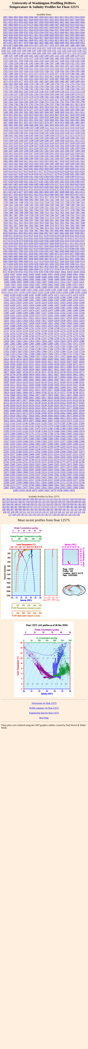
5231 (5, 145)
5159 (82, 133)
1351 (72, 63)
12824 (31, 341)
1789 (72, 89)
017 (68, 499)
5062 (62, 120)
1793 (5, 91)
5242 (62, 145)
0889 (62, 43)
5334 (36, 156)
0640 (62, 32)
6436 (21, 184)
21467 (31, 428)
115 (40, 512)
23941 (38, 487)
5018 (26, 115)
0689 (51, 35)
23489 (82, 477)
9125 (36, 261)
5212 (77, 140)
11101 (29, 289)
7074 (41, 197)
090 (24, 509)
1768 (67, 86)
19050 (25, 379)
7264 (36, 210)
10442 (25, 274)
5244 (72, 145)
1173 (79, 53)
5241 (57, 145)
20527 (44, 410)
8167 (62, 238)
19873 (38, 395)
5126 (36, 130)
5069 (16, 122)
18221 (50, 361)
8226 (31, 246)
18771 (82, 372)
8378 (67, 248)
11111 (84, 289)
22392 (38, 451)
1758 (16, 86)
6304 (46, 176)
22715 (38, 459)
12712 (69, 328)
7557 (5, 217)
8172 (72, 238)
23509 (19, 480)
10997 (19, 282)
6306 (57, 176)
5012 (77, 112)
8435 (82, 251)
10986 (38, 279)
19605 (75, 390)
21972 (50, 441)
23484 (75, 477)
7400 (26, 212)
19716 (50, 392)
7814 (46, 228)
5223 (46, 143)
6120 (31, 171)
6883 (41, 192)
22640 (56, 457)
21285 (62, 423)
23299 (19, 475)
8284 (16, 248)
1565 (77, 71)
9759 (15, 271)
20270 (63, 405)
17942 (50, 356)
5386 (21, 158)
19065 (44, 379)
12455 (25, 307)
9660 (21, 269)
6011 (46, 166)
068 (20, 507)
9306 (72, 264)
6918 (16, 194)
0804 (77, 35)
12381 (31, 297)
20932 (6, 421)
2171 (82, 94)
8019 (77, 230)
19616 (6, 392)
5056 (36, 120)
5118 (77, 127)
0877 (21, 43)
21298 (6, 426)
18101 (6, 361)
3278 (36, 109)
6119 (26, 171)
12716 (81, 328)
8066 (41, 233)
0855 (57, 40)
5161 (10, 135)
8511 (62, 256)
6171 (36, 171)
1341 (26, 63)
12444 (38, 305)
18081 (56, 359)
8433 (77, 251)
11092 (62, 287)
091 (28, 509)
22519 (56, 454)
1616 (46, 76)
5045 (67, 117)
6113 (11, 171)
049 (28, 504)
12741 (6, 333)
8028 (5, 233)
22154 (19, 446)
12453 (13, 307)
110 (20, 512)
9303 (57, 264)
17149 (19, 346)
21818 (13, 436)
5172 (67, 135)
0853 (46, 40)
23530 (44, 480)
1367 (21, 66)
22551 (75, 454)
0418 (67, 25)
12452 (6, 307)
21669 (75, 431)
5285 (5, 151)
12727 (38, 331)
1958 (16, 91)
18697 (19, 372)
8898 (31, 259)
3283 (62, 109)
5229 (77, 143)
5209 (62, 140)
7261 (21, 210)
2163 (41, 94)
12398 (19, 300)
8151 (21, 238)
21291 (75, 423)
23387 (69, 475)
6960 (51, 194)
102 (72, 509)
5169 (51, 135)
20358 (56, 408)
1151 (54, 50)
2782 (62, 102)
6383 (51, 181)
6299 (21, 176)
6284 (5, 176)
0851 (36, 40)
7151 (31, 202)
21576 (50, 431)
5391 (41, 158)
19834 (19, 395)
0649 (21, 35)
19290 (44, 385)
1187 (84, 53)
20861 (50, 418)
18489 (69, 367)
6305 (51, 176)
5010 (67, 112)
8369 (46, 248)
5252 (31, 148)
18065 (44, 359)
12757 (82, 333)
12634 (6, 323)
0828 (46, 37)
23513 (25, 480)
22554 (82, 454)
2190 (77, 97)
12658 (75, 325)
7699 (5, 228)
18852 (75, 374)
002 (8, 499)
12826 (44, 341)
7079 (57, 197)
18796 (19, 374)
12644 (69, 323)
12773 (44, 336)
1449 (41, 66)
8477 (72, 253)
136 (46, 514)
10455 (50, 274)
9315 (10, 266)
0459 (57, 27)
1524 (16, 71)
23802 (38, 485)
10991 (69, 279)
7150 (26, 202)
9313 (5, 266)
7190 (77, 205)
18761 (69, 372)
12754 (69, 333)
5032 (10, 117)
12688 (6, 328)
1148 (39, 50)
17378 (56, 349)
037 (64, 501)
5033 (16, 117)
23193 (75, 472)
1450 (46, 66)
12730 (56, 331)
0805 (82, 35)
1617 (51, 76)
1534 (36, 71)
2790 (21, 104)
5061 (57, 120)
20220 (19, 405)
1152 (59, 50)
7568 (36, 217)
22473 (82, 451)
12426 (75, 302)
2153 (77, 91)
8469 (51, 253)
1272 (5, 58)
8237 (41, 246)
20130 (81, 400)
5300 (36, 151)
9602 (31, 266)
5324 (67, 153)
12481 (63, 310)
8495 (31, 256)
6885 (51, 192)
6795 (77, 189)
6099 (72, 169)
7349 (51, 210)
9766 (46, 271)
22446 (69, 451)
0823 (31, 37)
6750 (21, 189)
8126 (36, 235)
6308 (67, 176)
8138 (62, 235)
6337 (36, 179)
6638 (36, 187)
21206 (31, 423)
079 (64, 507)
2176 (26, 97)
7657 (16, 225)
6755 (46, 189)
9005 (46, 259)
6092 (36, 169)
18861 (82, 374)
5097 (67, 125)
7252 (72, 207)
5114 (62, 127)
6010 (41, 166)
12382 (38, 297)
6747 (5, 189)
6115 (16, 171)
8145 (5, 238)
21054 (63, 421)
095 (44, 509)
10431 (63, 271)
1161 (19, 53)
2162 (36, 94)
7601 (51, 220)
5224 (51, 143)
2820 (31, 107)
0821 (21, 37)
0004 (21, 17)
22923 (13, 467)
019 (76, 499)
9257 (57, 261)
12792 (69, 338)
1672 (82, 79)
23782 (25, 485)
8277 (82, 246)
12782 (13, 338)
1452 (57, 66)
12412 (6, 302)
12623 (19, 320)
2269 (16, 99)
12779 (75, 336)
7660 (21, 225)
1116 (39, 48)
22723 (50, 459)
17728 (75, 354)
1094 (19, 48)
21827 (25, 436)
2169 (72, 94)
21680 (13, 433)
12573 (38, 315)
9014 (51, 259)
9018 (62, 259)
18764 (75, 372)
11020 (7, 284)
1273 (10, 58)
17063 (69, 343)
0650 (26, 35)
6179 (46, 171)
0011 (51, 17)
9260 (62, 261)
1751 (62, 84)
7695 (77, 225)
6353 (67, 179)
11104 (47, 289)
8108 (5, 235)
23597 (13, 482)
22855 (56, 464)
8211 (67, 243)
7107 (62, 199)
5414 (41, 161)
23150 (56, 472)
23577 (75, 480)
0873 (82, 40)
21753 (38, 433)
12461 (63, 307)
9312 (82, 264)
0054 (21, 22)
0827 (41, 37)
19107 (13, 382)
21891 (56, 439)
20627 (25, 415)
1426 (26, 66)
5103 (11, 127)
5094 (57, 125)
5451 (82, 163)
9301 (46, 264)
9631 (41, 266)
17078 (82, 343)
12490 (19, 313)
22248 (38, 449)
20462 (6, 410)
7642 (72, 223)
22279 (82, 449)
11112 (4, 292)
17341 (44, 349)
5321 (51, 153)
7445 (77, 212)
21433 (81, 426)
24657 (47, 490)
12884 (25, 343)
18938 (50, 377)
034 (52, 501)
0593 (36, 32)
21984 (69, 441)
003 (12, 499)
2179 (36, 97)
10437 (13, 274)
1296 (67, 58)
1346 (46, 63)
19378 (38, 387)
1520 (77, 68)
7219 (36, 207)
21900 (63, 439)
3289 (10, 112)
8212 (72, 243)
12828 (56, 341)
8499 (46, 256)
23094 (19, 472)
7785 (31, 228)
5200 (41, 140)
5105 (21, 127)
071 (32, 507)
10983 (19, 279)
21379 (50, 426)
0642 (72, 32)
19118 (25, 382)
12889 (50, 343)
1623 (77, 76)
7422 (57, 212)
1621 (67, 76)
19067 (56, 379)
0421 (82, 25)
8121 (21, 235)
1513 (41, 68)
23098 (25, 472)
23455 (44, 477)
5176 (5, 138)
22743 (13, 462)
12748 (38, 333)
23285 (13, 475)
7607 (77, 220)
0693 (72, 35)
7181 (31, 205)
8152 (26, 238)
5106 (26, 127)
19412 (69, 387)
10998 (25, 282)
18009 (69, 356)
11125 (40, 292)
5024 (51, 115)
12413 (13, 302)
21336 (25, 426)
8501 (51, 256)
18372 (75, 364)
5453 (10, 166)
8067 (46, 233)
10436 (6, 274)
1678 (26, 81)
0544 (31, 30)
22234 (19, 449)
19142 (50, 382)
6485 (36, 184)
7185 (51, 205)
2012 (21, 91)
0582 (5, 32)
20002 (38, 397)
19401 (56, 387)
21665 (69, 431)
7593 (10, 220)
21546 (38, 431)
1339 (16, 63)
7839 (62, 228)
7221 (46, 207)
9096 (21, 261)
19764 (6, 395)
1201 (31, 55)
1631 (21, 79)
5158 (77, 133)
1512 (36, 68)
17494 (63, 351)
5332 (26, 156)
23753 (13, 485)
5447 (62, 163)
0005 (26, 17)
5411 (26, 161)
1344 (36, 63)
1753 (72, 84)
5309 (82, 151)
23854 (75, 485)
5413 (36, 161)
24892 (66, 490)
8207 (46, 243)
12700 (25, 328)
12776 (63, 336)
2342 (10, 102)
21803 (63, 433)
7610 (5, 223)
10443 (31, 274)
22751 (25, 462)
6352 (62, 179)
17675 (56, 354)
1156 (79, 50)
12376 (82, 295)
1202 (36, 55)
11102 (35, 289)
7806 (41, 228)
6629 (77, 184)
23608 (25, 482)
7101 (46, 199)
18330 (44, 364)
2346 (31, 102)
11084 (25, 287)
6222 (72, 171)
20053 (75, 397)
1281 (51, 58)
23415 (13, 477)
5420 (72, 161)
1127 (8, 50)
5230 (82, 143)
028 (28, 501)
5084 (5, 125)
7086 (10, 199)
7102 (51, 199)
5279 (57, 148)
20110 (69, 400)
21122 (6, 423)
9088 (77, 259)
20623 (19, 415)
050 (32, 504)
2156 (10, 94)
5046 (72, 117)
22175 (38, 446)
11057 (38, 284)
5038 (41, 117)
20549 (82, 410)
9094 (10, 261)
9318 (16, 266)
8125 (31, 235)
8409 (72, 251)
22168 (31, 446)
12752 (63, 333)
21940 (25, 441)
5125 (31, 130)
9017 (57, 259)
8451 (26, 253)
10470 (13, 277)
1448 (36, 66)
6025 (10, 169)
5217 (21, 143)
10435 (82, 271)
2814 (82, 104)
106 (4, 512)
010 (40, 499)
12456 (31, 307)
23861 (82, 485)
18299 (6, 364)
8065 (36, 233)
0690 (57, 35)
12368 (38, 295)
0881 (36, 43)
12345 (52, 292)
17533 (75, 351)
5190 (72, 138)
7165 (10, 205)
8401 (57, 251)
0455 (36, 27)
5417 (56, 161)
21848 (69, 436)
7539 (41, 215)
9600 (26, 266)
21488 (56, 428)
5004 (36, 112)
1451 (51, 66)
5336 (41, 156)
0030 (41, 19)
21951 (31, 441)
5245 (77, 145)
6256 (36, 174)
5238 (41, 145)
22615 (44, 457)
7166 (16, 205)
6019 (62, 166)
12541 (56, 313)
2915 (77, 107)
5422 (82, 161)
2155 (5, 94)
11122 (34, 292)
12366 (25, 295)
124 (75, 512)
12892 (56, 343)
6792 (62, 189)
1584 (10, 76)
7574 (51, 217)
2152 (72, 91)
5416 (51, 161)
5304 (57, 151)
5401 (82, 158)
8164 (46, 238)
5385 (16, 158)
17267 (75, 346)
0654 (41, 35)
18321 (31, 364)
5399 (72, 158)
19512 (31, 390)
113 (32, 512)
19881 (56, 395)
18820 (38, 374)
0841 (26, 40)
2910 (51, 107)
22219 (6, 449)
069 (24, 507)
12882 (13, 343)
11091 (56, 287)
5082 (77, 122)
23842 (56, 485)
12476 (31, 310)
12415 (19, 302)
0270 (26, 25)
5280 (62, 148)
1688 (72, 81)
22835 (38, 464)
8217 (16, 246)
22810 (19, 464)
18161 (31, 361)
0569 (67, 30)
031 (40, 501)
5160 (5, 135)
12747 (31, 333)
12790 (56, 338)
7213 (15, 207)
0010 (46, 17)
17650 (50, 354)
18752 (56, 372)
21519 (13, 431)
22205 (63, 446)
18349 (56, 364)
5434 (36, 163)
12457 (38, 307)
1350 (67, 63)
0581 (82, 30)
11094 (75, 287)
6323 (5, 179)
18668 (82, 369)
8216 (10, 246)
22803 (6, 464)
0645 (5, 35)
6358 (10, 181)
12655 (56, 325)
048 (24, 504)
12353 (59, 292)
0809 (10, 37)
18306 (13, 364)
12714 (75, 328)
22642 (63, 457)
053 (44, 504)
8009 (67, 230)
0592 (31, 32)
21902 (69, 439)
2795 (41, 104)
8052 (26, 233)
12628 (50, 320)
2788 (10, 104)
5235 (26, 145)
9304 (62, 264)
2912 (62, 107)
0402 (36, 25)
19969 (75, 395)
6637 (31, 187)
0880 (31, 43)
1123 (74, 48)
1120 (59, 48)
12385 (56, 297)
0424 (16, 27)
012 (48, 499)
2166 (57, 94)
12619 (75, 318)
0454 (31, 27)
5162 (16, 135)
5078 (57, 122)
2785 (77, 102)
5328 (5, 156)
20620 (13, 415)
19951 (69, 395)
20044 (69, 397)
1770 (77, 86)
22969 (50, 467)
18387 (13, 367)
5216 (16, 143)
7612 (15, 223)
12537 (44, 313)
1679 (31, 81)
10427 (57, 271)
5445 (51, 163)
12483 (75, 310)
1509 (21, 68)
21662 (63, 431)
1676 (16, 81)
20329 (19, 408)
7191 (82, 205)
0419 (72, 25)
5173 (72, 135)
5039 (46, 117)
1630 (16, 79)
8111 (10, 235)
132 (30, 514)
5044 (62, 117)
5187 (57, 138)
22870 (63, 464)
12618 (69, 318)
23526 (38, 480)
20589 (44, 413)
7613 (21, 223)
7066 (26, 197)
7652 (10, 225)
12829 (63, 341)
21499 (75, 428)
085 (4, 509)
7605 (67, 220)
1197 (10, 55)
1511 (31, 68)
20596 (56, 413)
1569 (16, 73)
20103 (50, 400)
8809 (82, 256)
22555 (6, 457)
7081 (67, 197)
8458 (31, 253)
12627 (44, 320)
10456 (56, 274)
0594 (41, 32)
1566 (82, 71)
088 (16, 509)
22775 (69, 462)
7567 (31, 217)
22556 (13, 457)
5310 (5, 153)
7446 (82, 212)
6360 (21, 181)
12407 (56, 300)
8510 (57, 256)
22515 (50, 454)
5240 (51, 145)
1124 (79, 48)
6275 (41, 174)
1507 (16, 68)
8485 (16, 256)
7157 (62, 202)
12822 (19, 341)
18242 (63, 361)
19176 (69, 382)
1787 (62, 89)
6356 (82, 179)
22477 (13, 454)
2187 (62, 97)
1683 (46, 81)
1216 (61, 55)
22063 (38, 444)
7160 (77, 202)
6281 (72, 174)
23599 (19, 482)
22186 (50, 446)
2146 (41, 91)
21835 (38, 436)
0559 (36, 30)
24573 (35, 490)
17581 (25, 354)
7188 (67, 205)
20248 (50, 405)
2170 (77, 94)
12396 (13, 300)
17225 (56, 346)
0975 (10, 45)
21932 (13, 441)
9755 (82, 269)
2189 (72, 97)
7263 (31, 210)
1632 (26, 79)
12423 (63, 302)
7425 (62, 212)
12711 (63, 328)
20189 (6, 405)
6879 (26, 192)
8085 (67, 233)
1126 (3, 50)
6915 (82, 192)
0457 (46, 27)
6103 (5, 171)
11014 (62, 282)
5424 (10, 163)
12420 (50, 302)
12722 (13, 331)
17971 (56, 356)
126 (83, 512)
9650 (77, 266)
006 (24, 499)
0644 (82, 32)
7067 (31, 197)
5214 (5, 143)
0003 (16, 17)
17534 (82, 351)
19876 (50, 395)
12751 (56, 333)
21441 (13, 428)
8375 (62, 248)
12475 (25, 310)
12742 (13, 333)
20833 (38, 418)
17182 (44, 346)
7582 (67, 217)
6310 (77, 176)
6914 (77, 192)
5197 (26, 140)
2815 (5, 107)
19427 (75, 387)
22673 (82, 457)
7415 (51, 212)
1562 (62, 71)
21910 (82, 439)
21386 (56, 426)
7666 (41, 225)
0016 (77, 17)
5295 (21, 151)
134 (38, 514)
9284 (10, 264)
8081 (57, 233)
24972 (72, 490)
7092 (31, 199)
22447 (75, 451)
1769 (72, 86)
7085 (5, 199)
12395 (6, 300)
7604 (62, 220)
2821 (36, 107)
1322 (36, 61)
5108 (36, 127)
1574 (41, 73)
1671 (77, 79)
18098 (82, 359)
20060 (13, 400)
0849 (31, 40)
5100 (77, 125)
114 (36, 512)
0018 (82, 17)
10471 (19, 277)
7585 (72, 217)
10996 (13, 282)
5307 (72, 151)
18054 (31, 359)
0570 (72, 30)
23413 (6, 477)
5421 (77, 161)
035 (56, 501)
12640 (44, 323)
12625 (31, 320)
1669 (67, 79)
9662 (26, 269)
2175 (21, 97)
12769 (31, 336)
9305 (67, 264)
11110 (77, 289)
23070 (75, 469)
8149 (16, 238)
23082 (13, 472)
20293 (6, 408)
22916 (6, 467)
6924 (46, 194)
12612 (31, 318)
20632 (38, 415)
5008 (57, 112)
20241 (38, 405)
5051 (16, 120)
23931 (31, 487)
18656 (75, 369)
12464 (75, 307)
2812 (72, 104)
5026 (62, 115)
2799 (62, 104)
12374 (75, 295)
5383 (5, 158)
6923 (41, 194)
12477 (38, 310)
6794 (72, 189)
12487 (13, 313)
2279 (67, 99)
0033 (57, 19)
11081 (13, 287)
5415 (46, 161)
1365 (10, 66)
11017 (69, 282)
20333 (25, 408)
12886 (38, 343)
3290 (16, 112)
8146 (10, 238)
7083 (77, 197)
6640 (46, 187)
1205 (51, 55)
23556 (63, 480)
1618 (57, 76)
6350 (57, 179)
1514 (46, 68)
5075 (41, 122)
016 (64, 499)
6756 (51, 189)
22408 (44, 451)
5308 (77, 151)
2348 (41, 102)
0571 (77, 30)
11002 (32, 282)
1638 (51, 79)
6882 (36, 192)
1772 (82, 86)
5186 (51, 138)
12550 (6, 315)
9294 (31, 264)
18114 (19, 361)
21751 (31, 433)
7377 (67, 210)
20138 (38, 403)
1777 (10, 89)
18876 (19, 377)
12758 (6, 336)
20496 (25, 410)
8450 (21, 253)
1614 (36, 76)
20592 (50, 413)
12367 (31, 295)
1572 (31, 73)
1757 (10, 86)
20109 (63, 400)
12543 (69, 313)
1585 (16, 76)
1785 (51, 89)
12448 (63, 305)
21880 (31, 439)
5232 (10, 145)
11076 (7, 287)
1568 (10, 73)
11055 (31, 284)
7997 (51, 230)
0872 (77, 40)
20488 (13, 410)
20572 (19, 413)
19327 (75, 385)
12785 (31, 338)
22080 (50, 444)
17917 (38, 356)
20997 (50, 421)
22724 (56, 459)
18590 (25, 369)
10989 (56, 279)
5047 (77, 117)
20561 (6, 413)
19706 (44, 392)
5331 (21, 156)
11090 (50, 287)
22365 (25, 451)
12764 (13, 336)
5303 (51, 151)
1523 (10, 71)
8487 (26, 256)
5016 (16, 115)
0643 (77, 32)
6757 (57, 189)
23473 (56, 477)
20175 (75, 403)
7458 (5, 215)
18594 (31, 369)
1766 (57, 86)
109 (16, 512)
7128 (77, 199)
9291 (21, 264)
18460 (50, 367)
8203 (26, 243)
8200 (16, 243)
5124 (26, 130)
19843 (25, 395)
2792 (31, 104)
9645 (67, 266)
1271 (82, 55)
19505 (25, 390)
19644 (25, 392)
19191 (81, 382)
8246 (51, 246)
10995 (7, 282)
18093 (69, 359)
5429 (26, 163)
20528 (50, 410)
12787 (44, 338)
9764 (36, 271)
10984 (25, 279)
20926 (82, 418)
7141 (16, 202)
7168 (26, 205)
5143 (36, 133)
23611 (38, 482)
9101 (31, 261)
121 (63, 512)
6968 (67, 194)
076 (52, 507)
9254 (46, 261)
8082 (62, 233)
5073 (31, 122)
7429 (72, 212)
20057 (81, 397)
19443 (6, 390)
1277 (31, 58)
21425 (75, 426)
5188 (62, 138)
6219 (61, 171)
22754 (31, 462)
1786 (57, 89)
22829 (31, 464)
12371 (56, 295)
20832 (31, 418)
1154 (69, 50)
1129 (19, 50)
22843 (44, 464)
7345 (46, 210)
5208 (57, 140)
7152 (36, 202)
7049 (10, 197)
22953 (31, 467)
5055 (31, 120)
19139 (44, 382)
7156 (57, 202)
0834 (77, 37)
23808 (44, 485)
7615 (31, 223)
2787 (5, 104)
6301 (31, 176)
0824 (36, 37)
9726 (46, 269)
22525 (63, 454)
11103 (41, 289)
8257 (77, 246)
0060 (51, 22)
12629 (56, 320)
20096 (44, 400)
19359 (25, 387)
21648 (56, 431)
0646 (10, 35)
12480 (56, 310)
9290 (16, 264)
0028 (31, 19)
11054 (25, 284)
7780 (26, 228)
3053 (10, 109)
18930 (44, 377)
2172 (5, 97)
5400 (77, 158)
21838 (44, 436)
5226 (62, 143)
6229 (26, 174)
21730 (25, 433)
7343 (41, 210)
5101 (82, 125)
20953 (13, 421)
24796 (60, 490)
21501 (82, 428)
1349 (62, 63)
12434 (31, 305)
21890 (50, 439)
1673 (5, 81)
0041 (82, 19)
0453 (26, 27)
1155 (74, 50)
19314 (63, 385)
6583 (67, 184)
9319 (21, 266)
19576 (44, 390)
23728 (69, 482)
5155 (62, 133)
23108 (38, 472)
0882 (41, 43)
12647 (6, 325)
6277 (51, 174)
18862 (6, 377)
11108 (72, 289)
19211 (12, 385)
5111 (47, 127)
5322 (56, 153)
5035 (26, 117)
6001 (21, 166)
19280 (38, 385)
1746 (36, 84)
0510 (21, 30)
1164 (34, 53)
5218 (26, 143)
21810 (75, 433)
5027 (67, 115)
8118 (15, 235)
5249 (16, 148)
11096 (81, 287)
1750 (57, 84)
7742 (21, 228)
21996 (82, 441)
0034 (62, 19)
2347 (36, 102)
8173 (77, 238)
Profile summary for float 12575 (44, 708)
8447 (16, 253)
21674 (82, 431)
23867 (6, 487)
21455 (19, 428)
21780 (50, 433)
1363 (82, 63)
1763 (41, 86)
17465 (38, 351)
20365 (63, 408)
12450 (75, 305)
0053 (16, 22)
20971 (31, 421)
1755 (82, 84)
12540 (50, 313)
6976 (5, 197)
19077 (69, 379)
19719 (56, 392)
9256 (51, 261)
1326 (51, 61)
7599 (41, 220)
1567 (5, 73)
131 (26, 514)
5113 (57, 127)
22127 (6, 446)
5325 (72, 153)
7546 (51, 215)
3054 (16, 109)
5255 (41, 148)
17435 (25, 351)
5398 (67, 158)
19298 (50, 385)
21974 (56, 441)
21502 (6, 431)
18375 (82, 364)
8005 (57, 230)
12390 (75, 297)
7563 (21, 217)
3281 (51, 109)
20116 (75, 400)
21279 (56, 423)
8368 (41, 248)
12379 (19, 297)
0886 (46, 43)
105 (84, 509)
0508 (10, 30)
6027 (21, 169)
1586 (21, 76)
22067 (44, 444)
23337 (38, 475)
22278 (75, 449)
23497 (13, 480)
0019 (5, 19)
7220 (41, 207)
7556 (82, 215)
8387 (16, 251)
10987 (44, 279)
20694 (75, 415)
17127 (13, 346)
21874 (19, 439)
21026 (56, 421)
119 (55, 512)
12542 (63, 313)
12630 (63, 320)
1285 (62, 58)
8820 (5, 259)
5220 (31, 143)
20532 (56, 410)
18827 (56, 374)
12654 (50, 325)
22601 (38, 457)
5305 (62, 151)
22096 (75, 444)
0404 (41, 25)
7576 (57, 217)
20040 (56, 397)
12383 (44, 297)
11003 (38, 282)
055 (52, 504)
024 (12, 501)
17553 (13, 354)
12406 (50, 300)
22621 (50, 457)
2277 (57, 99)
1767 (62, 86)
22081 (56, 444)
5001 (21, 112)
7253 (77, 207)
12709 (56, 328)
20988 (38, 421)
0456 (41, 27)
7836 (57, 228)
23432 (19, 477)
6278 (57, 174)
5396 (57, 158)
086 (8, 509)
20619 (6, 415)
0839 (16, 40)
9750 (67, 269)
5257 (46, 148)
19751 (82, 392)
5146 (51, 133)
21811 (81, 433)
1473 (72, 66)
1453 (62, 66)
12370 (50, 295)
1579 (67, 73)
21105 (75, 421)
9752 (72, 269)
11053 (19, 284)
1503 (5, 68)
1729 (31, 84)
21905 (75, 439)
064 (4, 507)
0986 (21, 45)
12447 (56, 305)
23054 (50, 469)
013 (52, 499)
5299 (31, 151)
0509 (16, 30)
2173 (10, 97)
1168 (54, 53)
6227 (16, 174)
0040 (77, 19)
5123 (21, 130)
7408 (41, 212)
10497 (63, 277)
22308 (19, 451)
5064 (72, 120)
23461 (50, 477)
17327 (25, 349)
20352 (44, 408)
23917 (25, 487)
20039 (50, 397)
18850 (69, 374)
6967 (62, 194)
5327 (82, 153)
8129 (46, 235)
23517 (31, 480)
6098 (67, 169)
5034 (21, 117)
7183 (41, 205)
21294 (81, 423)
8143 (77, 235)
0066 (82, 22)
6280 (67, 174)
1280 (46, 58)
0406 (51, 25)
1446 (31, 66)
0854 (51, 40)
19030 (13, 379)
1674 (10, 81)
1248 (67, 55)
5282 (72, 148)
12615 (50, 318)
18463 (56, 367)
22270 (63, 449)
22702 (25, 459)
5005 (41, 112)
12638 (31, 323)
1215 (56, 55)
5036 (31, 117)
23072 (82, 469)
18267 (69, 361)
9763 (31, 271)
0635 (57, 32)
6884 (46, 192)
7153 (41, 202)
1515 (51, 68)
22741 (6, 462)
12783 (19, 338)
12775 (56, 336)
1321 (31, 61)
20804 (25, 418)
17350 (50, 349)
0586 (16, 32)
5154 (57, 133)
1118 (49, 48)
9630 (36, 266)
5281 (67, 148)
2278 (62, 99)
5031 (5, 117)
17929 (44, 356)
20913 (69, 418)
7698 (82, 225)
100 (64, 509)
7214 (21, 207)
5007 (51, 112)
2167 (62, 94)
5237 (36, 145)
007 (28, 499)
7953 (26, 230)
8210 (62, 243)
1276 (26, 58)
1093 (14, 48)
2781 (57, 102)
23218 (82, 472)
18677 (6, 372)
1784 (46, 89)
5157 (72, 133)
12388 (69, 297)
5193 (5, 140)
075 (48, 507)
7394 (16, 212)
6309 (72, 176)
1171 (69, 53)
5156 (67, 133)
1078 (51, 45)
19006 (69, 377)
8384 (10, 251)
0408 (62, 25)
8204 (31, 243)
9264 (67, 261)
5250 (21, 148)
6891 (72, 192)
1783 (41, 89)
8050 (21, 233)
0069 (16, 25)
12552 (19, 315)
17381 (63, 349)
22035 (13, 444)
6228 (21, 174)
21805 (69, 433)
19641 (19, 392)
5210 (67, 140)
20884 (56, 418)
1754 (77, 84)
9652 (82, 266)
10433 (70, 271)
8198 (5, 243)
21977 (63, 441)
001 (4, 499)
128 (14, 514)
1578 (62, 73)
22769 (56, 462)
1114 (29, 48)
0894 (72, 43)
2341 (5, 102)
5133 (67, 130)
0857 (67, 40)
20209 (13, 405)
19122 (31, 382)
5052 (21, 120)
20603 (69, 413)
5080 (67, 122)
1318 (21, 61)
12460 (56, 307)
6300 (26, 176)
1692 (5, 84)
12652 (38, 325)
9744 (56, 269)
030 (36, 501)
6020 (67, 166)
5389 (31, 158)
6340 (51, 179)
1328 (62, 61)
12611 (25, 318)
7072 (36, 197)
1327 (57, 61)
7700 (10, 228)
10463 (82, 274)
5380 (77, 156)
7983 (46, 230)
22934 (19, 467)
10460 (69, 274)
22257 (50, 449)
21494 (69, 428)
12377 (6, 297)
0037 (72, 19)
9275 (5, 264)
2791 (26, 104)
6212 (51, 171)
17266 (69, 346)
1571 (26, 73)
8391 (26, 251)
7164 (5, 205)
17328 (31, 349)
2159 (26, 94)
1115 (34, 48)
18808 (25, 374)
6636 (26, 187)
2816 (10, 107)
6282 (77, 174)
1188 (5, 55)
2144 (31, 91)
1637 (46, 79)
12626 (38, 320)
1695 (21, 84)
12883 (19, 343)
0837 (10, 40)
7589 (5, 220)
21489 (63, 428)
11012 (56, 282)
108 (12, 512)
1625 (5, 79)
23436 (25, 477)
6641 (51, 187)
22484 (19, 454)
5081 (72, 122)
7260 (16, 210)
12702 (38, 328)
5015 (10, 115)
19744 (69, 392)
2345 (26, 102)
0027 (26, 19)
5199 (36, 140)
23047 (31, 469)
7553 (77, 215)
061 (76, 504)
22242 (25, 449)
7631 (56, 223)
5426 (21, 163)
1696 (26, 84)
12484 (82, 310)
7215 (26, 207)
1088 (72, 45)
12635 (13, 323)
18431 (38, 367)
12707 (44, 328)
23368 (63, 475)
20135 (19, 403)
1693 (10, 84)
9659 (16, 269)
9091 (82, 259)
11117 (16, 292)
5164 (26, 135)
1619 (62, 76)
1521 (82, 68)
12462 (69, 307)
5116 (72, 127)
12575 (44, 315)
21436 (6, 428)
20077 (25, 400)
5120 (5, 130)
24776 (53, 490)
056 (56, 504)
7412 (46, 212)
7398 (21, 212)
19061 (31, 379)
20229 (31, 405)
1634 (36, 79)
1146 (29, 50)
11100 (23, 289)
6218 (56, 171)
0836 (5, 40)
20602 (63, 413)
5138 (10, 133)
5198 (31, 140)
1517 (62, 68)
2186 (57, 97)
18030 (13, 359)
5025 (57, 115)
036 (60, 501)
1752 (67, 84)
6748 (10, 189)
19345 (6, 387)
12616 (56, 318)
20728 (19, 418)
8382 (82, 248)
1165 (39, 53)
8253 (67, 246)
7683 (72, 225)
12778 (69, 336)
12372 (63, 295)
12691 (13, 328)
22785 (75, 462)
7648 (82, 223)
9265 (72, 261)
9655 (5, 269)
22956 (38, 467)
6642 (57, 187)
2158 (21, 94)
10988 (50, 279)
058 (64, 504)
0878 (26, 43)
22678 (6, 459)
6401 (10, 184)
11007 (44, 282)
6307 (62, 176)
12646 (82, 323)
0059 (46, 22)
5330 (16, 156)
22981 (75, 467)
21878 (25, 439)
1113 (24, 48)
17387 (69, 349)
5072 (26, 122)
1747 (41, 84)
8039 (10, 233)
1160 (13, 53)
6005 (31, 166)
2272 (31, 99)
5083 (82, 122)
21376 (44, 426)
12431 (19, 305)
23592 (82, 480)
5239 (46, 145)
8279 (5, 248)
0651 (31, 35)
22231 (13, 449)
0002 (10, 17)
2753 (46, 102)
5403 (10, 161)
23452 (38, 477)
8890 (16, 259)
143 (74, 514)
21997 (6, 444)
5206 (46, 140)
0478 (67, 27)
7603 (57, 220)
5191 (77, 138)
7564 (26, 217)
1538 (57, 71)
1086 (62, 45)
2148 (51, 91)
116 (43, 512)
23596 (6, 482)
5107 (31, 127)
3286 (77, 109)
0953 (82, 43)
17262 (63, 346)
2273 (36, 99)
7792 (36, 228)
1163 (29, 53)
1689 (77, 81)
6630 (82, 184)
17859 (13, 356)
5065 (77, 120)
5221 (36, 143)
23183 (63, 472)
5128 (46, 130)
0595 (46, 32)
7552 (72, 215)
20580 (38, 413)
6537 (57, 184)
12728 (44, 331)
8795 (77, 256)
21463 (25, 428)
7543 (46, 215)
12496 (31, 313)
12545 (75, 313)
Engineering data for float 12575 (44, 713)
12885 (31, 343)
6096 (57, 169)
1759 (21, 86)
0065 (77, 22)
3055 (21, 109)
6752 (31, 189)
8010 (72, 230)
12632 (75, 320)
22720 (44, 459)
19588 (56, 390)
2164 (46, 94)
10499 (69, 277)
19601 (69, 390)
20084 (31, 400)
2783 (67, 102)
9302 (51, 264)
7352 (57, 210)
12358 (65, 292)
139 (58, 514)
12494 (25, 313)
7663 (31, 225)
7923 (16, 230)
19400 (50, 387)
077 (56, 507)
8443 (5, 253)
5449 (72, 163)
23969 (75, 487)
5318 (36, 153)
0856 (62, 40)
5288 (16, 151)
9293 (26, 264)
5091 (41, 125)
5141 (26, 133)
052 (40, 504)
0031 (46, 19)
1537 (51, 71)
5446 (57, 163)
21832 (31, 436)
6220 (67, 171)
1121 (64, 48)
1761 (31, 86)
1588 (31, 76)
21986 (75, 441)
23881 (19, 487)
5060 (51, 120)
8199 (10, 243)
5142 (31, 133)
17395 (75, 349)
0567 (56, 30)
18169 (38, 361)
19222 (25, 385)
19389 (44, 387)
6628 (72, 184)
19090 (82, 379)
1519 (72, 68)
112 (28, 512)
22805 (13, 464)
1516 (56, 68)
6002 (26, 166)
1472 (67, 66)
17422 (6, 351)
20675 (69, 415)
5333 (31, 156)
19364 (31, 387)
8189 (57, 241)
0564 (41, 30)
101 (68, 509)
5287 (10, 151)
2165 (51, 94)
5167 (41, 135)
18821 (44, 374)
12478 (44, 310)
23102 (31, 472)
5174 (77, 135)
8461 (36, 253)
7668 (46, 225)
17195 (50, 346)
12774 (50, 336)
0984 (16, 45)
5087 (21, 125)
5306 (67, 151)
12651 (31, 325)
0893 (67, 43)
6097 (62, 169)
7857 (82, 228)
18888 (25, 377)
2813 (77, 104)
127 (10, 514)
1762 (36, 86)
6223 (77, 171)
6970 (72, 194)
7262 (26, 210)
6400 (5, 184)
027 (24, 501)
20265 (56, 405)
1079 (57, 45)
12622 (13, 320)
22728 (69, 459)
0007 (36, 17)
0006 (31, 17)
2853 (41, 107)
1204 (46, 55)
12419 (44, 302)
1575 (46, 73)
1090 (82, 45)
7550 (67, 215)
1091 (3, 48)
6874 (16, 192)
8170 (67, 238)
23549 (56, 480)
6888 (62, 192)
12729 (50, 331)
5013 (82, 112)
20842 (44, 418)
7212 (10, 207)
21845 (63, 436)
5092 (46, 125)
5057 (41, 120)
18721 (31, 372)
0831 (62, 37)
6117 (21, 171)
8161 (31, 238)
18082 (63, 359)
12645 (75, 323)
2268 (10, 99)
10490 (44, 277)
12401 (31, 300)
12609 (13, 318)
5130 (51, 130)
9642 (62, 266)
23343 (44, 475)
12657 (69, 325)
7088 (16, 199)
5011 (72, 112)
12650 (25, 325)
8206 (41, 243)
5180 (26, 138)
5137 (5, 133)
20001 (31, 397)
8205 (36, 243)
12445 (44, 305)
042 (84, 501)
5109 (42, 127)
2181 (46, 97)
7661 (26, 225)
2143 (26, 91)
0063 (67, 22)
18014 (82, 356)
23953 (63, 487)
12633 (82, 320)
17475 (50, 351)
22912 (82, 464)
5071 (21, 122)
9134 (41, 261)
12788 (50, 338)
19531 (38, 390)
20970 (25, 421)
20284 (82, 405)
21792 (56, 433)
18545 (82, 367)
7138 (82, 199)
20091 (38, 400)
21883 (38, 439)
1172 (74, 53)
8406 (62, 251)
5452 (5, 166)
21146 (25, 423)
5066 (82, 120)
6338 (41, 179)
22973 (69, 467)
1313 (77, 58)
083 (80, 507)
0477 (62, 27)
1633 (31, 79)
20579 (31, 413)
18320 (25, 364)
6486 (41, 184)
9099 (26, 261)
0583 (10, 32)
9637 (57, 266)
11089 (44, 287)
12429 (6, 305)
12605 (69, 315)
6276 (46, 174)
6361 (26, 181)
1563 (67, 71)
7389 (10, 212)
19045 (19, 379)
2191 (82, 97)
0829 (51, 37)
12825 (38, 341)
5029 (77, 115)
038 (68, 501)
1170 (64, 53)
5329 (10, 156)
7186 (57, 205)
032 (44, 501)
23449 (31, 477)
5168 (46, 135)
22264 (56, 449)
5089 (31, 125)
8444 (10, 253)
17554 (19, 354)
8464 (41, 253)
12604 (63, 315)
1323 (41, 61)
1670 (72, 79)
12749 (44, 333)
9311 (77, 264)
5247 (5, 148)
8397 (51, 251)
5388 (26, 158)
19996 (25, 397)
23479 (63, 477)
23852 (69, 485)
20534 (63, 410)
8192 (62, 241)
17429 (19, 351)
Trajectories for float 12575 (44, 703)
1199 (21, 55)
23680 (50, 482)
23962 (69, 487)
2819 (26, 107)
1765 (51, 86)
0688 (46, 35)
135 (42, 514)
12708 (50, 328)
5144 (41, 133)
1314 (82, 58)
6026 (16, 169)
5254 (36, 148)
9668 (36, 269)
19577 (50, 390)
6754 (41, 189)
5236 (31, 145)
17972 (63, 356)
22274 (69, 449)
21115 (81, 421)
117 (47, 512)
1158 (3, 53)
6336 (31, 179)
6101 (77, 169)
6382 (46, 181)
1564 (72, 71)
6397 (82, 181)
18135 (25, 361)
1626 (10, 79)
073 (40, 507)
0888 (57, 43)
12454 (19, 307)
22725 (63, 459)
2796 (46, 104)
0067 (5, 25)
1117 (44, 48)
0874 (5, 43)
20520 (31, 410)
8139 (67, 235)
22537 (69, 454)
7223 (56, 207)
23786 (31, 485)
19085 (75, 379)
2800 (67, 104)
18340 (50, 364)
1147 (34, 50)
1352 (77, 63)
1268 (72, 55)
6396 (77, 181)
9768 (51, 271)
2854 (46, 107)
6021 (72, 166)
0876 (16, 43)
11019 (81, 282)
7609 (82, 220)
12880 (82, 341)
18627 (50, 369)
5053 (26, 120)
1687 (67, 81)
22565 (19, 457)
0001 (5, 17)
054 (48, 504)
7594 (16, 220)
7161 (82, 202)
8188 (51, 241)
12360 (71, 292)
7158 (67, 202)
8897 (26, 259)
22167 (25, 446)
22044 (19, 444)
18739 (50, 372)
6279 (62, 174)
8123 (26, 235)
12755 (75, 333)
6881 (31, 192)
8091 (82, 233)
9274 (82, 261)
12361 (78, 292)
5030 (82, 115)
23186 (69, 472)
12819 (82, 338)
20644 (50, 415)
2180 (41, 97)
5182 (36, 138)
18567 (19, 369)
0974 (5, 45)
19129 (38, 382)
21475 (38, 428)
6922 (36, 194)
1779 (21, 89)
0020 (10, 19)
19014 (75, 377)
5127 (41, 130)
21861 (82, 436)
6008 (36, 166)
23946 (56, 487)
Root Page (44, 718)
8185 (46, 241)
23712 (63, 482)
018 (72, 499)
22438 (56, 451)
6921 (31, 194)
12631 (69, 320)
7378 (72, 210)
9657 (10, 269)
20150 (56, 403)
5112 (52, 127)
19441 (82, 387)
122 (67, 512)
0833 (72, 37)
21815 (6, 436)
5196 (21, 140)
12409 (69, 300)
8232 (36, 246)
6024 (5, 169)
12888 (44, 343)
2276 (51, 99)
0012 (56, 17)
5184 (46, 138)
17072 (75, 343)
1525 (21, 71)
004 (16, 499)
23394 (75, 475)
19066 (50, 379)
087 (12, 509)
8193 (67, 241)
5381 (82, 156)
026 (20, 501)
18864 (13, 377)
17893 (25, 356)
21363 (38, 426)
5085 (10, 125)
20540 (69, 410)
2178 (31, 97)
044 (8, 504)
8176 (10, 241)
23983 (82, 487)
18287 (75, 361)
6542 (62, 184)
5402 (5, 161)
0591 (26, 32)
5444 (46, 163)
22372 (31, 451)
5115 (67, 127)
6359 (16, 181)
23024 (13, 469)
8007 (62, 230)
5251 (26, 148)
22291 (6, 451)
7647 (77, 223)
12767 (19, 336)
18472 (63, 367)
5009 (62, 112)
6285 (10, 176)
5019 (31, 115)
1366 (16, 66)
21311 (19, 426)
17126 (6, 346)
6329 (16, 179)
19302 (56, 385)
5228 (72, 143)
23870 (13, 487)
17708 (63, 354)
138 (54, 514)
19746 (75, 392)
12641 (50, 323)
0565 (46, 30)
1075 (36, 45)
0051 (5, 22)
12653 (44, 325)
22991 (6, 469)
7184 (46, 205)
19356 (19, 387)
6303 (41, 176)
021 (84, 499)
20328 (13, 408)
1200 (26, 55)
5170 (57, 135)
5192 (82, 138)
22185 (44, 446)
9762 (26, 271)
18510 (75, 367)
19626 (13, 392)
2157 (16, 94)
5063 (67, 120)
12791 (63, 338)
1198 (16, 55)
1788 (67, 89)
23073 (6, 472)
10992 (75, 279)
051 (36, 504)
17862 (19, 356)
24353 (22, 490)
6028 (26, 169)
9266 (77, 261)
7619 (41, 223)
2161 (31, 94)
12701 (31, 328)
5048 (82, 117)
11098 (10, 289)
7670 (51, 225)
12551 (13, 315)
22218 (82, 446)
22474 (6, 454)
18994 (63, 377)
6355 (77, 179)
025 (16, 501)
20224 (25, 405)
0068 (10, 25)
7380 (77, 210)
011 (44, 499)
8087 (72, 233)
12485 (6, 313)
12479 (50, 310)
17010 (63, 343)
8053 (31, 233)
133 (34, 514)
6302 (36, 176)
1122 (69, 48)
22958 (44, 467)
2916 (82, 107)
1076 (41, 45)
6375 (36, 181)
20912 (63, 418)
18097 (75, 359)
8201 (21, 243)
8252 (62, 246)
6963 (57, 194)
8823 (10, 259)
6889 (67, 192)
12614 (44, 318)
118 (51, 512)
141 (66, 514)
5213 (82, 140)
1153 (64, 50)
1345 (41, 63)
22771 (63, 462)
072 (36, 507)
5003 (31, 112)
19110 (19, 382)
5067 (5, 122)
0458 (51, 27)
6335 (26, 179)
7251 (67, 207)
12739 (82, 331)
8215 (5, 246)
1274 (16, 58)
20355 (50, 408)
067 (16, 507)
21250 (44, 423)
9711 (41, 269)
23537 (50, 480)
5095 (62, 125)
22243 (31, 449)
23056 (56, 469)
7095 (36, 199)
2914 (72, 107)
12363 (6, 295)
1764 (46, 86)
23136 (50, 472)
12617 (63, 318)
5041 (57, 117)
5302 (46, 151)
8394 (41, 251)
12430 (13, 305)
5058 (46, 120)
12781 (6, 338)
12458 (44, 307)
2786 (82, 102)
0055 (26, 22)
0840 (21, 40)
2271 (26, 99)
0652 (36, 35)
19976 (6, 397)
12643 (63, 323)
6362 (31, 181)
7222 (51, 207)
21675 (6, 433)
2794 (36, 104)
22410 (50, 451)
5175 (82, 135)
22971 (56, 467)
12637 (25, 323)
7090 (26, 199)
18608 (44, 369)
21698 (19, 433)
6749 (16, 189)
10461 (75, 274)
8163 (41, 238)
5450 (77, 163)
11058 (44, 284)
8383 (5, 251)
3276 (26, 109)
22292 (13, 451)
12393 (82, 297)
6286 (16, 176)
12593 (56, 315)
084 (84, 507)
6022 (77, 166)
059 (68, 504)
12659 (82, 325)
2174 (16, 97)
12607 (82, 315)
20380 (75, 408)
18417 (31, 367)
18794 (13, 374)
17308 (13, 349)
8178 (16, 241)
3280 (46, 109)
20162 (63, 403)
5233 (16, 145)
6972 (77, 194)
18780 (6, 374)
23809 (50, 485)
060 (72, 504)
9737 (51, 269)
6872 (5, 192)
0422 (5, 27)
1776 (5, 89)
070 (28, 507)
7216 (31, 207)
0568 (62, 30)
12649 (19, 325)
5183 (41, 138)
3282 (57, 109)
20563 (13, 413)
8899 (36, 259)
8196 (77, 241)
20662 (63, 415)
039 (72, 501)
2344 (21, 102)
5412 (31, 161)
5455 (16, 166)
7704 (16, 228)
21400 (63, 426)
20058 (6, 400)
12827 (50, 341)
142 (70, 514)
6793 (67, 189)
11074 (81, 284)
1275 (21, 58)
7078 (51, 197)
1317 (16, 61)
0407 (56, 25)
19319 (69, 385)
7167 (21, 205)
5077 (51, 122)
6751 (26, 189)
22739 (82, 459)
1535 (41, 71)
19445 (13, 390)
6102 (82, 169)
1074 (31, 45)
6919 (21, 194)
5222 (41, 143)
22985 (82, 467)
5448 (67, 163)
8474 (62, 253)
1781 (31, 89)
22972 (63, 467)
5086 (16, 125)
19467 (19, 390)
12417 (31, 302)
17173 (38, 346)
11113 (10, 292)
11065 (62, 284)
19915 (63, 395)
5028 (72, 115)
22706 (31, 459)
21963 (44, 441)
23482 (69, 477)
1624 (82, 76)
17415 (82, 349)
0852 (41, 40)
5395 (51, 158)
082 (76, 507)
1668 (62, 79)
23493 (6, 480)
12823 (25, 341)
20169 (69, 403)
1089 (77, 45)
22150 (13, 446)
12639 (38, 323)
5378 (72, 156)
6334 (21, 179)
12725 (31, 331)
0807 (5, 37)
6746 (82, 187)
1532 (31, 71)
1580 (72, 73)
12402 (38, 300)
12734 (69, 331)
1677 (21, 81)
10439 (19, 274)
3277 (31, 109)
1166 (44, 53)
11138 (46, 292)
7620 (46, 223)
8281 (10, 248)
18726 (38, 372)
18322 (38, 364)
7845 (67, 228)
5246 (82, 145)
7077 (46, 197)
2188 (67, 97)
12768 (25, 336)
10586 (82, 277)
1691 (82, 81)
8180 (26, 241)
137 (50, 514)
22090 (63, 444)
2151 (67, 91)
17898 (31, 356)
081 (72, 507)
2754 (51, 102)
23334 (31, 475)
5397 (62, 158)
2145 (36, 91)
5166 (36, 135)
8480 (77, 253)
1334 (72, 61)
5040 (51, 117)
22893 (75, 464)
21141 (12, 423)
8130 (51, 235)
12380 (25, 297)
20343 (38, 408)
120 (59, 512)
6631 (5, 187)
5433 (31, 163)
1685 (57, 81)
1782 (36, 89)
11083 (19, 287)
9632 (46, 266)
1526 (26, 71)
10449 (44, 274)
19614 (82, 390)
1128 (13, 50)
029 (32, 501)
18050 (25, 359)
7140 (10, 202)
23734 (75, 482)
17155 (25, 346)
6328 (10, 179)
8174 (82, 238)
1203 (41, 55)
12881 (6, 343)
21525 (19, 431)
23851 (63, 485)
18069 (50, 359)
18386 (6, 367)
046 (16, 504)
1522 (5, 71)
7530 (36, 215)
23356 (50, 475)
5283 (77, 148)
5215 (10, 143)
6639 (41, 187)
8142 (72, 235)
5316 (26, 153)
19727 (63, 392)
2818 (21, 107)
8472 (57, 253)
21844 (56, 436)
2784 (72, 102)
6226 (10, 174)
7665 (36, 225)
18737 (44, 372)
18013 (75, 356)
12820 (6, 341)
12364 (13, 295)
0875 (10, 43)
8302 (26, 248)
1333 (67, 61)
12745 (25, 333)
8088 (77, 233)
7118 (72, 199)
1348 (57, 63)
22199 (56, 446)
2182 (51, 97)
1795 (10, 91)
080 (68, 507)
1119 (54, 48)
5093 (51, 125)
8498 (41, 256)
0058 (41, 22)
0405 (46, 25)
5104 (16, 127)
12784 (25, 338)
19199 (6, 385)
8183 (36, 241)
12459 (50, 307)
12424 (69, 302)
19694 (38, 392)
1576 (51, 73)
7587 (82, 217)
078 (60, 507)
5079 (62, 122)
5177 (10, 138)
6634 (21, 187)
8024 (82, 230)
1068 (26, 45)
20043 (63, 397)
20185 (82, 403)
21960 (38, 441)
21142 (19, 423)
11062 (50, 284)
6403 (16, 184)
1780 (26, 89)
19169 (63, 382)
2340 (82, 99)
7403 (31, 212)
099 (60, 509)
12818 (75, 338)
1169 (59, 53)
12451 (82, 305)
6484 (31, 184)
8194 (72, 241)
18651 (69, 369)
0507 (5, 30)
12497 (38, 313)
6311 (82, 176)
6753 (36, 189)
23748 (81, 482)
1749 (51, 84)
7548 (62, 215)
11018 (75, 282)
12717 (6, 331)
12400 (25, 300)
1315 (5, 61)
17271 (82, 346)
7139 (5, 202)
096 (48, 509)
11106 (59, 289)
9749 (62, 269)
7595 (21, 220)
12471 (6, 310)
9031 (72, 259)
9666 (31, 269)
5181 (31, 138)
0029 (36, 19)
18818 (31, 374)
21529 (25, 431)
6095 (51, 169)
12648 (13, 325)
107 (8, 512)
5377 (67, 156)
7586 (77, 217)
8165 (51, 238)
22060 (31, 444)
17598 (31, 354)
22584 (31, 457)
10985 (31, 279)
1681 (36, 81)
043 (4, 504)
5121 (10, 130)
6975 (82, 194)
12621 (6, 320)
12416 (25, 302)
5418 (62, 161)
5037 (36, 117)
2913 (67, 107)
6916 (5, 194)
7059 (21, 197)
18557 (13, 369)
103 (76, 509)
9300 (41, 264)
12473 (19, 310)
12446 (50, 305)
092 (32, 509)
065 (8, 507)
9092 (5, 261)
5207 (51, 140)
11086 (38, 287)
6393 (67, 181)
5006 (46, 112)
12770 (38, 336)
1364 (5, 66)
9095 (16, 261)
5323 (62, 153)
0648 (16, 35)
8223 (26, 246)
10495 (56, 277)
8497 (36, 256)
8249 (57, 246)
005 (20, 499)
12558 (25, 315)
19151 (56, 382)
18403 (25, 367)
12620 (81, 318)
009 (36, 499)
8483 (10, 256)
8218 (21, 246)
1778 (16, 89)
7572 (46, 217)
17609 (38, 354)
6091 (31, 169)
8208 (51, 243)
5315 (21, 153)
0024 (16, 19)
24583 (41, 490)
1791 (82, 89)
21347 (31, 426)
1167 (49, 53)
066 (12, 507)
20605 (75, 413)
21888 (44, 439)
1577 (57, 73)
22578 (25, 457)
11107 (65, 289)
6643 (62, 187)
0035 (67, 19)
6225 (5, 174)
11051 (13, 284)
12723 (19, 331)
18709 (25, 372)
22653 (69, 457)
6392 (62, 181)
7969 (41, 230)
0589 (21, 32)
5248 (10, 148)
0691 (62, 35)
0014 (67, 17)
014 (56, 499)
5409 (16, 161)
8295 (21, 248)
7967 (36, 230)
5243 (67, 145)
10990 (63, 279)
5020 (36, 115)
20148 (50, 403)
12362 (84, 292)
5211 (72, 140)
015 (60, 499)
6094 (46, 169)
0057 (36, 22)
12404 (44, 300)
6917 (10, 194)
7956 (31, 230)
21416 (69, 426)
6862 (82, 189)
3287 (82, 109)
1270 (77, 55)
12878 (69, 341)
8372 (51, 248)
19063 (38, 379)
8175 (5, 241)
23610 (31, 482)
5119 (82, 127)
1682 (41, 81)
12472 (13, 310)
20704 (6, 418)
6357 (5, 181)
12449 (69, 305)
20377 (69, 408)
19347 (13, 387)
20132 (6, 403)
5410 (21, 161)
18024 (6, 359)
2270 (21, 99)
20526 (38, 410)
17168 (31, 346)
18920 (38, 377)
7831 (51, 228)
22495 (25, 454)
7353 (62, 210)
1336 (82, 61)
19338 (81, 385)
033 (48, 501)
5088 (26, 125)
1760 (26, 86)
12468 (82, 307)
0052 (10, 22)
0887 (51, 43)
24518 (28, 490)
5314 (15, 153)
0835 (82, 37)
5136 (82, 130)
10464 (6, 277)
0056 (31, 22)
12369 (44, 295)
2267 (5, 99)
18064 (38, 359)
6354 (72, 179)
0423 (10, 27)
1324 (46, 61)
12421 (56, 302)
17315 (19, 349)
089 (20, 509)
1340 (21, 63)
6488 (46, 184)
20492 (19, 410)
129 (18, 514)
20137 (31, 403)
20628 (31, 415)
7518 (31, 215)
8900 (41, 259)
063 (84, 504)
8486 (21, 256)
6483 (26, 184)
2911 (57, 107)
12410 (75, 300)
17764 (82, 354)
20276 (75, 405)
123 (71, 512)
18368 (69, 364)
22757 (44, 462)
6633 (16, 187)
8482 (5, 256)
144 (78, 514)
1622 (72, 76)
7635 (62, 223)
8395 (46, 251)
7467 (10, 215)
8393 (36, 251)
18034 (19, 359)
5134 (72, 130)
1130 (24, 50)
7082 (72, 197)
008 (32, 499)
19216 (19, 385)
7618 (36, 223)
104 (80, 509)
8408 (67, 251)
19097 (6, 382)
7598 (36, 220)
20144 (44, 403)
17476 (56, 351)
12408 (63, 300)
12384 (50, 297)
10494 (50, 277)
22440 (63, 451)
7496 (21, 215)
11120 (28, 292)
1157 (84, 50)
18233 (56, 361)
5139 (16, 133)
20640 (44, 415)
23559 (69, 480)
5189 (67, 138)
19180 (75, 382)
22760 (50, 462)
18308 (19, 364)
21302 (13, 426)
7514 (26, 215)
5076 (46, 122)
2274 (41, 99)
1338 (10, 63)
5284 (82, 148)
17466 (44, 351)
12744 (19, 333)
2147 (46, 91)
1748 (46, 84)
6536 (51, 184)
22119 (81, 444)
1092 (9, 48)
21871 (13, 439)
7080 (62, 197)
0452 (21, 27)
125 (79, 512)
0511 (26, 30)
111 (24, 512)
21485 (50, 428)
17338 (38, 349)
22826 (25, 464)
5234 (21, 145)
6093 (41, 169)
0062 (62, 22)
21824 (19, 436)
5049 (5, 120)
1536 (46, 71)
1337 (5, 63)
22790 (82, 462)
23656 (44, 482)
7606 (72, 220)
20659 (56, 415)
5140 (21, 133)
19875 (44, 395)
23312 (25, 475)
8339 (36, 248)
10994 (82, 279)
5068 (10, 122)
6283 (82, 174)
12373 (69, 295)
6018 (56, 166)
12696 (19, 328)
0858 (72, 40)
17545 (6, 354)
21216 (37, 423)
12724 (25, 331)
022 (4, 501)
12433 (25, 305)
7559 (16, 217)
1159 (8, 53)
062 (80, 504)
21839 (50, 436)
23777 (19, 485)
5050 (10, 120)
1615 (41, 76)
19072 (63, 379)
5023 (46, 115)
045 (12, 504)
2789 (16, 104)
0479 (72, 27)
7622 (51, 223)
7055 (16, 197)
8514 (67, 256)
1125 (84, 48)
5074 (36, 122)
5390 (36, 158)
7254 (82, 207)
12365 (19, 295)
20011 (44, 397)
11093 (68, 287)
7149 (21, 202)
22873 (69, 464)
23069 (69, 469)
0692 (67, 35)
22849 (50, 464)
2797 (51, 104)
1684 (51, 81)
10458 (63, 274)
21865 (6, 439)
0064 (72, 22)
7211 (5, 207)
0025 (21, 19)
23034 (25, 469)
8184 (41, 241)
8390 (21, 251)
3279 (41, 109)
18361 (63, 364)
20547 (75, 410)
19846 (31, 395)
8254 (72, 246)
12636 (19, 323)
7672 (57, 225)
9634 (51, 266)
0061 (57, 22)
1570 (21, 73)
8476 (67, 253)
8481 (82, 253)
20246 (44, 405)
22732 (75, 459)
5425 (16, 163)
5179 (21, 138)
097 (52, 509)
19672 (31, 392)
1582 (82, 73)
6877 (21, 192)
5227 (67, 143)
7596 (26, 220)
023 (8, 501)
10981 (6, 279)
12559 (31, 315)
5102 (6, 127)
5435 (41, 163)
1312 (72, 58)
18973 (56, 377)
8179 (21, 241)
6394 (72, 181)
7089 (21, 199)
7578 (62, 217)
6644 (67, 187)
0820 (16, 37)
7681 (67, 225)
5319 (41, 153)
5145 (46, 133)
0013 (62, 17)
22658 (75, 457)
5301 (41, 151)
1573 (36, 73)
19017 (82, 377)
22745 (19, 462)
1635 (41, 79)
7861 (5, 230)
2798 (57, 104)
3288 (5, 112)
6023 (82, 166)
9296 (36, 264)
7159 (72, 202)
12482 (69, 310)
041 (80, 501)
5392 (46, 158)
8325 (31, 248)
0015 (72, 17)
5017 (21, 115)
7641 (67, 223)
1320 (26, 61)
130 (22, 514)
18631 (56, 369)
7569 (41, 217)
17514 (69, 351)
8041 (16, 233)
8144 (82, 235)
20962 (19, 421)
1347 (51, 63)
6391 (57, 181)
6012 (51, 166)
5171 (62, 135)
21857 (75, 436)
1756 (5, 86)
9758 (10, 271)
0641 (67, 32)
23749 (6, 485)
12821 (13, 341)
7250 (62, 207)
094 (40, 509)
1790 (77, 89)
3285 (72, 109)
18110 (12, 361)
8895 (21, 259)
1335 (77, 61)
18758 (63, 372)
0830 (57, 37)
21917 (6, 441)
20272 (69, 405)
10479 (25, 277)
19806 (13, 395)
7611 (10, 223)
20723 (13, 418)
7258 (10, 210)
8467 (46, 253)
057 (60, 504)
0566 (51, 30)
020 (80, 499)
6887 (57, 192)
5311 (10, 153)
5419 (67, 161)
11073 (75, 284)
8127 (41, 235)
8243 (46, 246)
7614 (26, 223)
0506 (82, 27)
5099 (72, 125)
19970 (82, 395)
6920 (26, 194)
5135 (77, 130)
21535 (31, 431)
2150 (62, 91)
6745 (77, 187)
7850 (77, 228)
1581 (77, 73)
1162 (24, 53)
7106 (57, 199)
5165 (31, 135)
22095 (69, 444)
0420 (77, 25)
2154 (82, 91)
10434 (76, 271)
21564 (44, 431)
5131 (57, 130)
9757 (5, 271)
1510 (26, 68)
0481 (77, 27)
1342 (31, 63)
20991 (44, 421)
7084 (82, 197)
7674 (62, 225)
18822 (50, 374)
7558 (10, 217)
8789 (72, 256)
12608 (6, 318)
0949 (77, 43)
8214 (82, 243)
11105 (53, 289)
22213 (75, 446)
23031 (19, 469)
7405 (36, 212)
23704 (56, 482)
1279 (41, 58)
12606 (75, 315)
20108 (56, 400)
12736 (75, 331)
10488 (38, 277)
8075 (51, 233)
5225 (57, 143)
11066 (68, 284)
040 (76, 501)
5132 (62, 130)
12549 (82, 313)
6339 (46, 179)
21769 (44, 433)
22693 (19, 459)
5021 (41, 115)
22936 (25, 467)
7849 (72, 228)
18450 (44, 367)
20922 (75, 418)
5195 (16, 140)
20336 (31, 408)
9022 (67, 259)
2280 (72, 99)
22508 (44, 454)
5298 (26, 151)
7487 (16, 215)
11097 (4, 289)
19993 (19, 397)
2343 (16, 102)
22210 (69, 446)
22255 (44, 449)
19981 (13, 397)
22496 (31, 454)
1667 (57, 79)
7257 (5, 210)
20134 (13, 403)
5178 (16, 138)
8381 (77, 248)
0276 (31, 25)
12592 (50, 315)
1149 (44, 50)
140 (62, 514)
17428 (13, 351)
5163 (21, 135)
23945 (50, 487)
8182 (31, 241)
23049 (38, 469)
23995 (16, 490)
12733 (63, 331)
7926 (21, 230)
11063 (56, 284)
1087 (67, 45)
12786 (38, 338)
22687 (13, 459)
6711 (72, 187)
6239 (31, 174)
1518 (67, 68)
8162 (36, 238)
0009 (41, 17)
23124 (44, 472)
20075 (19, 400)
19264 (31, 385)
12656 (63, 325)
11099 (17, 289)
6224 (82, 171)
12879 (75, 341)
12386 (63, 297)
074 (44, 507)
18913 (31, 377)
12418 (38, 302)
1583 (5, 76)
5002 (26, 112)
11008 (50, 282)
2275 (46, 99)
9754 (77, 269)
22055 (25, 444)
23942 (44, 487)
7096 (41, 199)
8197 (82, 241)
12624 (25, 320)
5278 (51, 148)
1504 (10, 68)
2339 (77, 99)
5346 (57, 156)
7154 (46, 202)
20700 (82, 415)
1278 (36, 58)
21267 (50, 423)
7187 (62, 205)
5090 (36, 125)
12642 (56, 323)
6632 (10, 187)
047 (20, 504)
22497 (38, 454)
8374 (57, 248)
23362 (56, 475)
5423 (5, 163)
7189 (72, 205)
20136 (25, 403)
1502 (82, 66)
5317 (31, 153)
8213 (77, 243)
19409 (63, 387)
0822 (26, 37)
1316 (10, 61)
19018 (6, 379)
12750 (50, 333)
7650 (5, 225)
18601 (38, 369)
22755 (38, 462)
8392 (31, 251)
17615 (44, 354)
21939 (19, 441)
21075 (69, 421)
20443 (82, 408)
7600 (46, 220)
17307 (6, 349)
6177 (41, 171)
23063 (63, 469)
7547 (57, 215)
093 (36, 509)
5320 (46, 153)
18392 (19, 367)
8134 (56, 235)
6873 (10, 192)
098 (56, 509)
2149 (57, 91)
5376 (62, 156)
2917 (5, 109)
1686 (62, 81)
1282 (57, 58)
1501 (77, 66)
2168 (67, 94)
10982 (13, 279)
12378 (13, 297)
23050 (44, 469)
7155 (51, 202)
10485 (31, 277)
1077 (46, 45)
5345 (51, 156)
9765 (41, 271)
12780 (82, 336)
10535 (75, 277)
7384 (5, 212)
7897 (10, 230)
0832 (67, 37)
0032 (51, 19)
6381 (41, 181)
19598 (63, 390)
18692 (13, 372)
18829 (63, 374)
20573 (25, 413)
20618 (82, 413)
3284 (67, 109)
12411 (81, 300)
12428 (82, 302)
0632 (51, 32)
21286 (69, 423)
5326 (77, 153)
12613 (38, 318)
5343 (46, 156)
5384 (10, 158)
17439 (31, 351)
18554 (6, 369)
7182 (36, 205)
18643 (63, 369)
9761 (20, 271)
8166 (57, 238)
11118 (22, 292)
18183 (44, 361)
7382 (82, 210)
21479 (44, 428)
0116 (21, 25)
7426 (67, 212)
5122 (16, 130)
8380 (72, 248)
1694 (16, 84)
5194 (10, 140)
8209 (57, 243)
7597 (31, 220)
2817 (16, 107)
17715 (69, 354)
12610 (19, 318)
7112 (67, 199)
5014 (5, 115)
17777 (6, 356)
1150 (49, 50)
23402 (82, 475)
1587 (26, 76)
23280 (6, 475)
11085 (31, 287)
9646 (72, 266)
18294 (81, 361)
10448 (38, 274)
